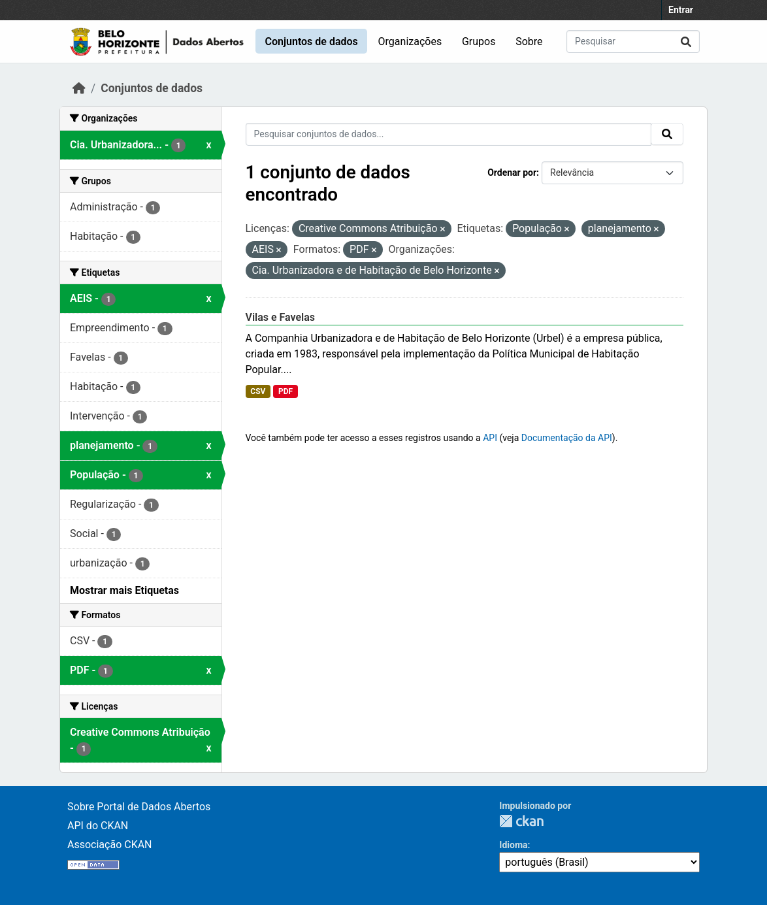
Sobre (528, 41)
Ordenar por (511, 172)
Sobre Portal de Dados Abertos (138, 806)
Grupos (479, 41)
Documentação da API (566, 438)
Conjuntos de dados (311, 41)
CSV (257, 391)
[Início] (79, 88)
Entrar (680, 10)
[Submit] (686, 41)
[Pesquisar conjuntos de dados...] (633, 41)
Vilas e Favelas (281, 317)
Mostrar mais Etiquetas (124, 590)
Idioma (513, 845)
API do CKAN (97, 825)
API (490, 438)
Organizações (410, 41)
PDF (285, 391)
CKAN (521, 821)
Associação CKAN (109, 844)
